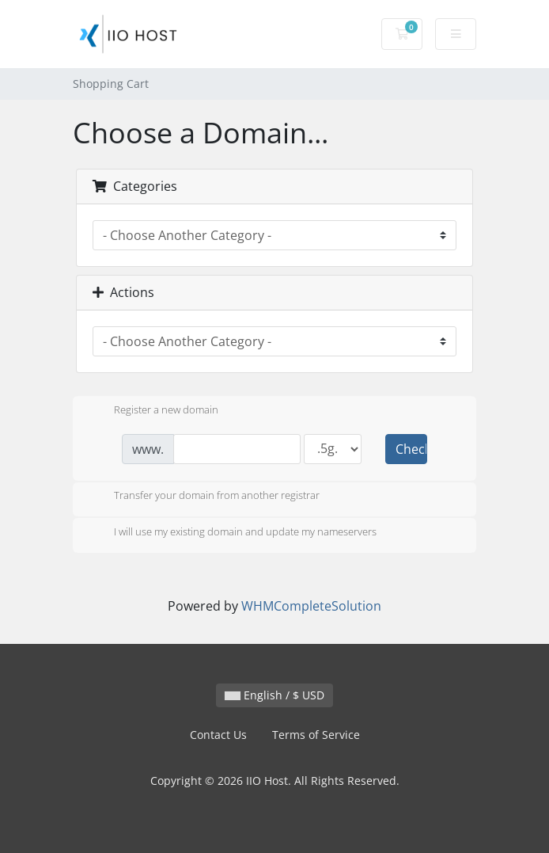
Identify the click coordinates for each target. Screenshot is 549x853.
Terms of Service (316, 734)
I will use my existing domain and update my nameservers (233, 533)
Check (411, 449)
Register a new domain (153, 411)
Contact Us (218, 734)
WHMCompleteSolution (311, 606)
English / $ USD (274, 695)
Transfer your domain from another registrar (204, 496)
